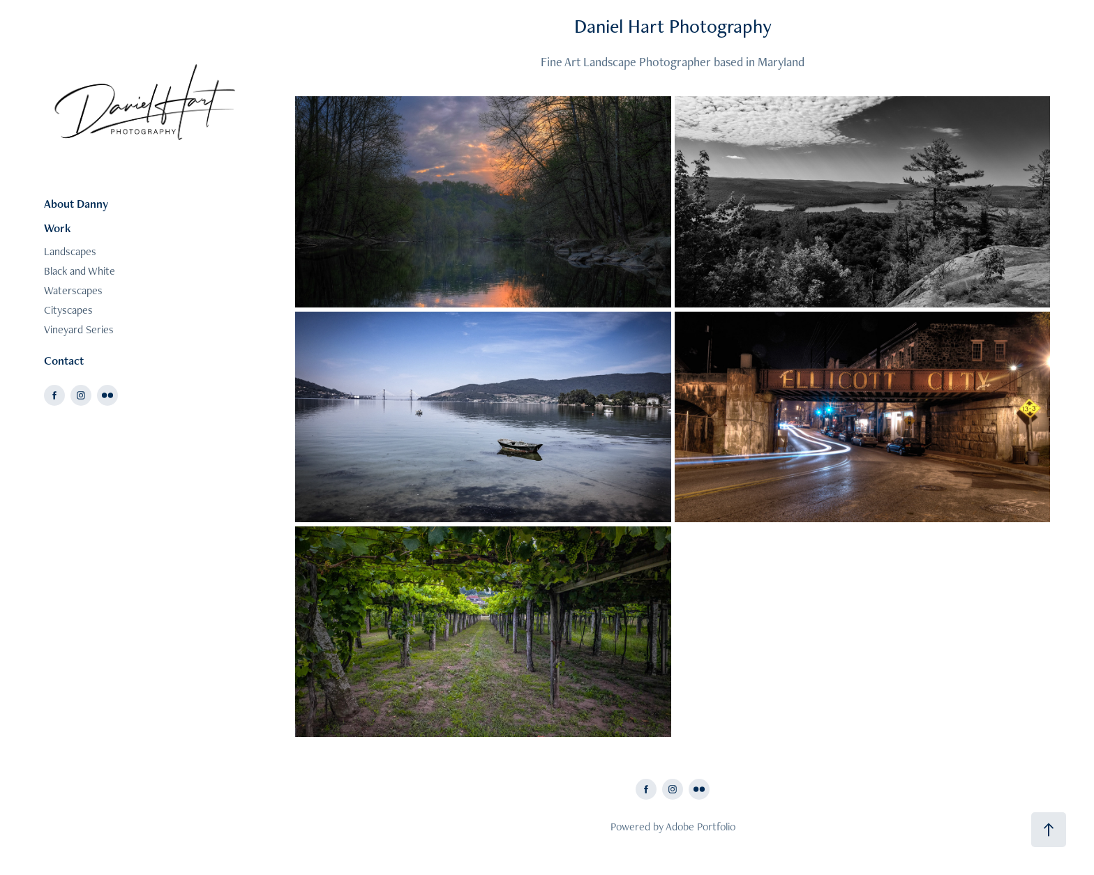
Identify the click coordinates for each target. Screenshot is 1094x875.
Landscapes (70, 251)
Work (57, 228)
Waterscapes (73, 290)
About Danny (76, 203)
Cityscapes (68, 310)
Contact (64, 360)
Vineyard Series (79, 329)
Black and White (79, 271)
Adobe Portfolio (700, 826)
